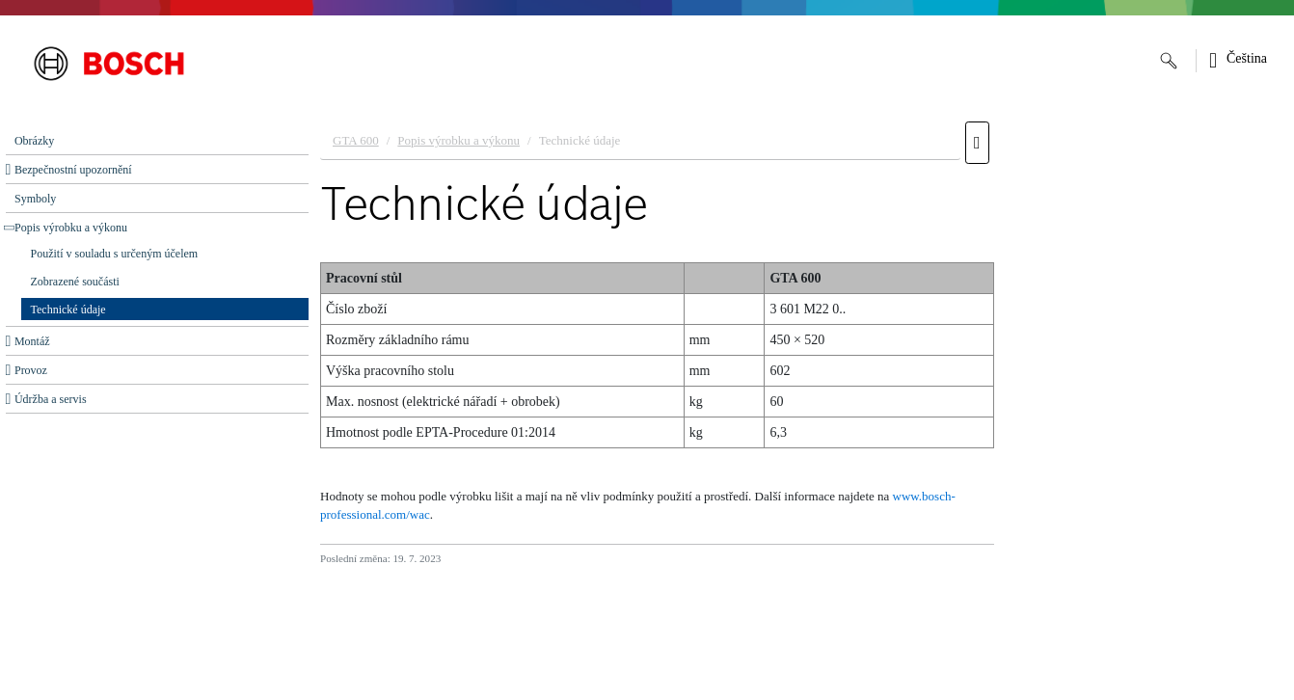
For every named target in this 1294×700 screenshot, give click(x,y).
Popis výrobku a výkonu (70, 227)
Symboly (35, 198)
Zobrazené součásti (75, 281)
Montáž (32, 341)
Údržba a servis (50, 399)
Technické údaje (68, 309)
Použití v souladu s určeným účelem (115, 253)
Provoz (30, 370)
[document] (801, 406)
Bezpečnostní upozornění (73, 169)
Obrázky (34, 141)
